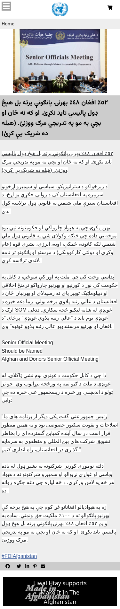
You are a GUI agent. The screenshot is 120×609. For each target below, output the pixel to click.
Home (8, 24)
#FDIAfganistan (19, 556)
